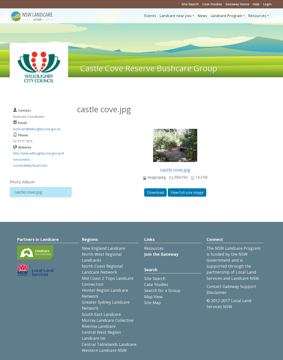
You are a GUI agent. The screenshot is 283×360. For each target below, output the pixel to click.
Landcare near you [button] (175, 15)
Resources (154, 248)
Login (267, 4)
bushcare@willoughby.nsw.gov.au (37, 129)
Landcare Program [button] (226, 15)
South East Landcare (101, 314)
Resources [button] (257, 15)
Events (150, 15)
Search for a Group (162, 290)
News (202, 15)
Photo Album (22, 182)
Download (155, 192)
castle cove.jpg (175, 170)
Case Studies (212, 4)
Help (256, 4)
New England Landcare (103, 248)
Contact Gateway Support (231, 286)
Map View (153, 296)
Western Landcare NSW (104, 350)
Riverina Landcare (99, 326)
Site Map (152, 302)
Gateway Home (237, 4)
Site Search (190, 4)
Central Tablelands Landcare (109, 344)
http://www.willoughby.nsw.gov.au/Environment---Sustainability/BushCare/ (38, 159)
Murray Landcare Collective (108, 320)
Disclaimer (217, 292)
